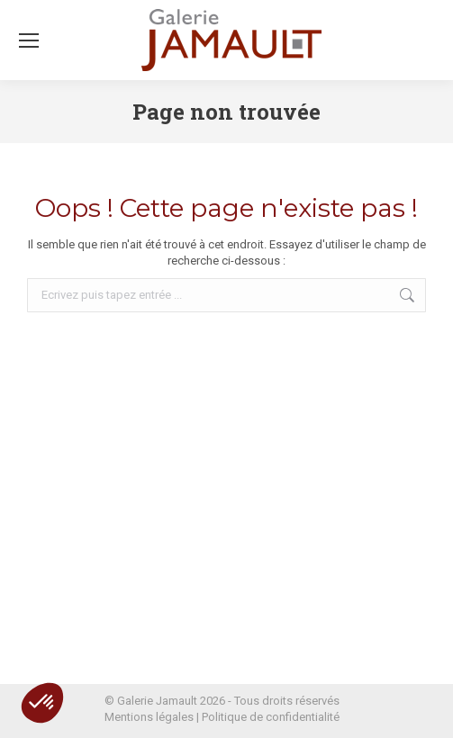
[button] (42, 702)
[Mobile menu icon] (29, 40)
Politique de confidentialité (271, 717)
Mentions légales (149, 717)
